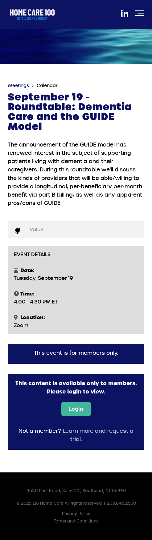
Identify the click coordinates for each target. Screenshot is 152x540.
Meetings (18, 85)
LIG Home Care (48, 503)
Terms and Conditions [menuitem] (76, 521)
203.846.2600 (121, 503)
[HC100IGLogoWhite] (32, 14)
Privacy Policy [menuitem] (76, 513)
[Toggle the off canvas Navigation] (139, 14)
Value (37, 229)
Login (76, 408)
